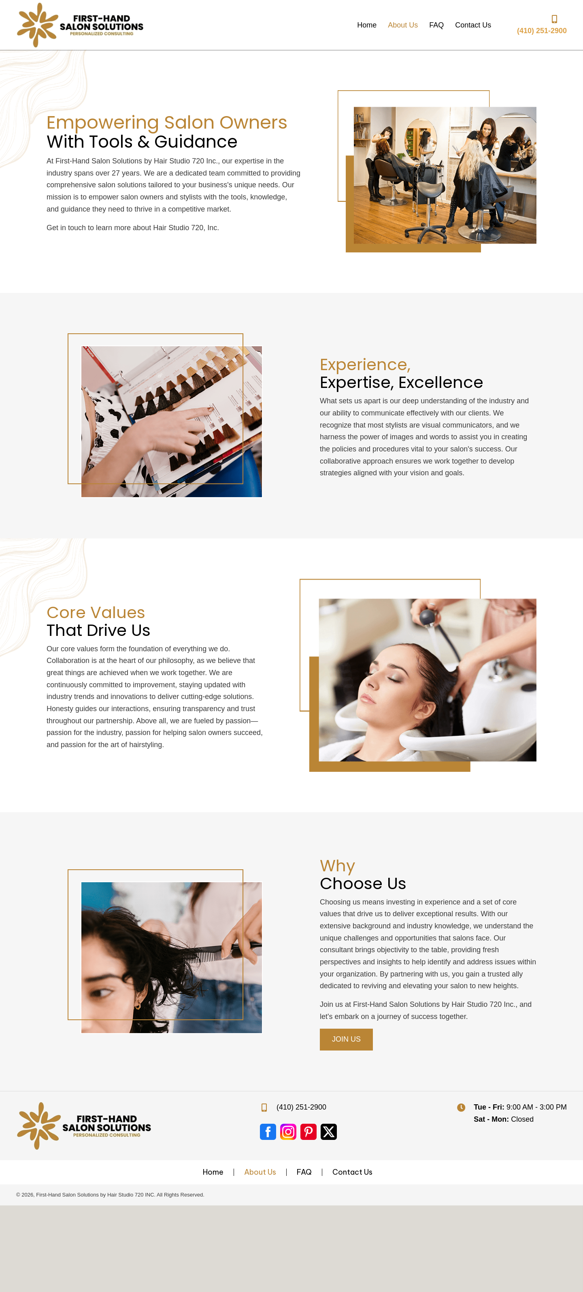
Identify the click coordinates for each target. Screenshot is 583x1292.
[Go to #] (288, 1132)
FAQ (304, 1172)
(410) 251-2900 (542, 31)
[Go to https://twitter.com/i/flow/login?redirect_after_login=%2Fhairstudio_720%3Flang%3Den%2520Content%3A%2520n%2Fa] (329, 1132)
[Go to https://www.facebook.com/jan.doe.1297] (268, 1132)
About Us (260, 1172)
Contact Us (352, 1172)
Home (213, 1172)
